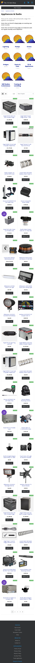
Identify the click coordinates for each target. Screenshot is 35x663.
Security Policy (17, 656)
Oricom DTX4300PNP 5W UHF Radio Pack (9, 201)
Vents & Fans (17, 65)
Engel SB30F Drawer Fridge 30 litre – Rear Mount (25, 117)
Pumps (17, 47)
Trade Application (17, 658)
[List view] (5, 93)
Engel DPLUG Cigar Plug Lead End (9, 343)
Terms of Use (17, 648)
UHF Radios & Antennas (5, 85)
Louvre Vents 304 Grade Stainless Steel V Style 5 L (25, 371)
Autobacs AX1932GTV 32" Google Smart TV (25, 315)
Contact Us (17, 643)
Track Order (18, 630)
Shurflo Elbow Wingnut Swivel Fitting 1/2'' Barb (26, 598)
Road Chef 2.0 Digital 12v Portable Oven (9, 598)
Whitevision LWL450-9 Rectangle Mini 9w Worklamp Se (9, 486)
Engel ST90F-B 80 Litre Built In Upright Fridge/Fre (25, 513)
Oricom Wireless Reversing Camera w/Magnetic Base (25, 401)
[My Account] (24, 2)
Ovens (29, 47)
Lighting (6, 47)
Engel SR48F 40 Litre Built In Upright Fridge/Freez (9, 145)
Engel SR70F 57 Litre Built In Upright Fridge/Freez (9, 371)
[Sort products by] (25, 93)
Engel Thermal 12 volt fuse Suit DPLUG (25, 145)
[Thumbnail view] (2, 93)
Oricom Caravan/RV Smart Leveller (26, 201)
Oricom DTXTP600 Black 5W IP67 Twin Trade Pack (9, 570)
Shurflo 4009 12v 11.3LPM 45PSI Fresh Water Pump (25, 429)
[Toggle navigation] (32, 3)
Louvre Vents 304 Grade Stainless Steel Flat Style (26, 541)
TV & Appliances (29, 65)
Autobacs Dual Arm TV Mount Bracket (25, 485)
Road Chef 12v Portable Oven (9, 428)
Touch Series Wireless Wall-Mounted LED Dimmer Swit (9, 259)
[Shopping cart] (28, 3)
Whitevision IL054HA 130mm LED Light (9, 286)
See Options (9, 264)
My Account (18, 627)
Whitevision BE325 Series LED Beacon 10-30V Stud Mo (25, 259)
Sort (14, 93)
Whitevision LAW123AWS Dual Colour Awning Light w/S (25, 287)
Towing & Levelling (17, 85)
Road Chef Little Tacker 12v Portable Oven (9, 230)
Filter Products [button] (17, 8)
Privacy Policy (17, 651)
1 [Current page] (12, 612)
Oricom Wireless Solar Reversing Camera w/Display (25, 571)
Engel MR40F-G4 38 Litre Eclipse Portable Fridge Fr (25, 343)
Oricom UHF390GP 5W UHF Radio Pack (9, 400)
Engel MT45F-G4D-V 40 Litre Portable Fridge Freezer (9, 514)
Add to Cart (9, 123)
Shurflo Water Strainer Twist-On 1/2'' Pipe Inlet (26, 230)
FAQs (17, 635)
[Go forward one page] (22, 611)
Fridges (6, 64)
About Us (17, 640)
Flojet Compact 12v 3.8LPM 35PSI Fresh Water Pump (9, 174)
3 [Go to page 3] (17, 612)
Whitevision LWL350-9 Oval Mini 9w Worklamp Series (9, 316)
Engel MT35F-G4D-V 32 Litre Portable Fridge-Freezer (9, 117)
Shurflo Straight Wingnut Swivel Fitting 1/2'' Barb (9, 456)
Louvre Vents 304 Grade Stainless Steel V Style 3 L (25, 173)
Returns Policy (17, 653)
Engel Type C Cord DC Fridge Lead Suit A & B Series (9, 542)
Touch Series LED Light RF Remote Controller (26, 456)
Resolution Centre (17, 632)
